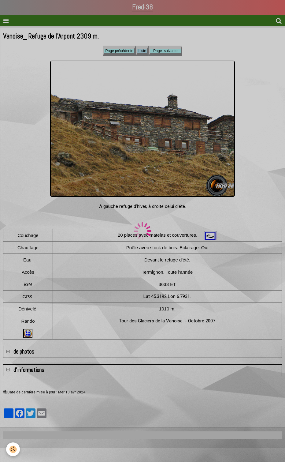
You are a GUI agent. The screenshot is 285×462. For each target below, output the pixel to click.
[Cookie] (13, 449)
